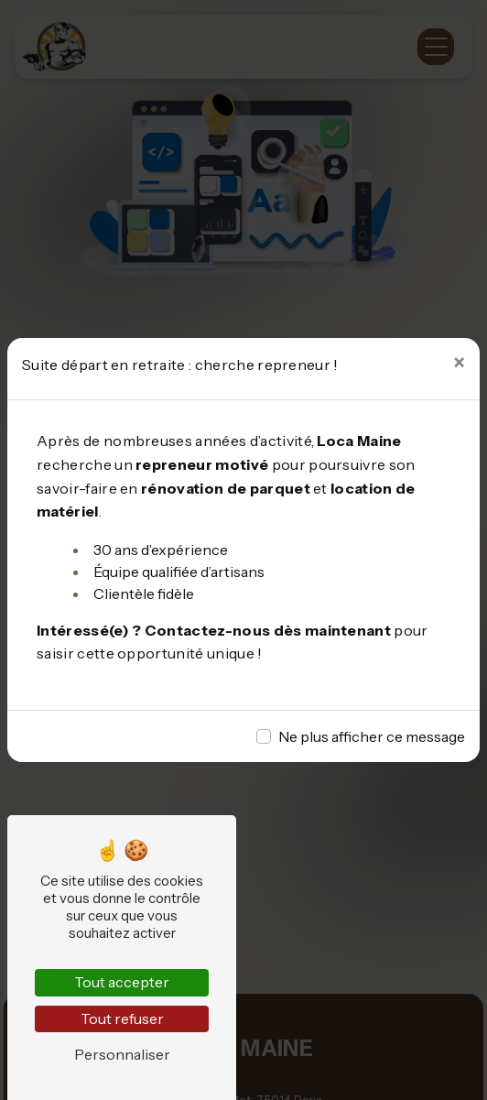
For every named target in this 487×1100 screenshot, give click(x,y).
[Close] (459, 363)
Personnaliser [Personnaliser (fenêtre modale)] (122, 1054)
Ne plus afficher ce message (371, 736)
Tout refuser (122, 1018)
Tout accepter (121, 982)
